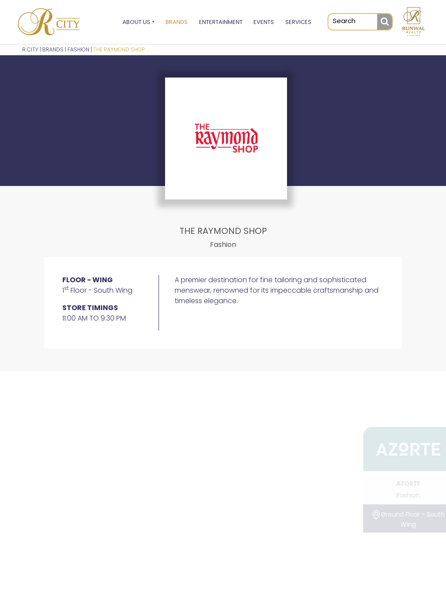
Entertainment (221, 22)
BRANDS (53, 49)
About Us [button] (136, 22)
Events (263, 22)
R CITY (30, 49)
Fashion (78, 49)
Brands (177, 22)
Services (298, 22)
